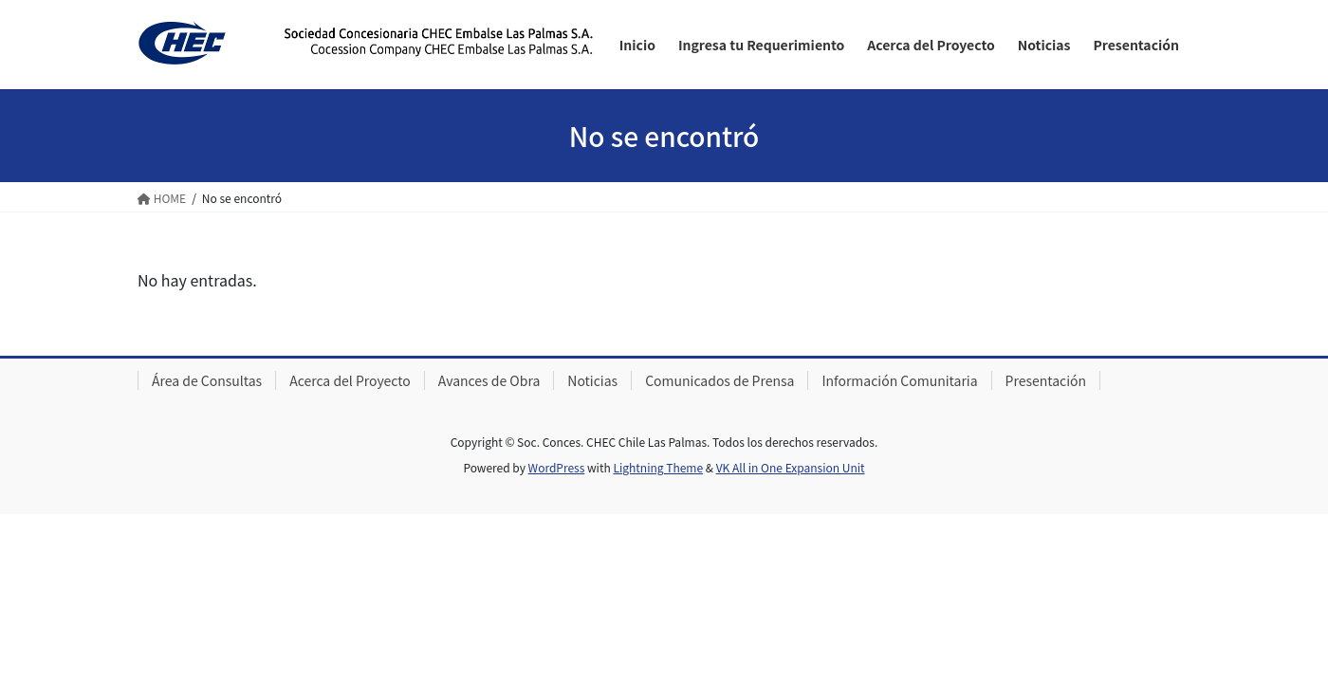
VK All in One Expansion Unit (790, 467)
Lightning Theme (658, 467)
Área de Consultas (207, 380)
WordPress (556, 467)
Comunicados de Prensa (719, 380)
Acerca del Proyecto (350, 380)
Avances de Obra (489, 380)
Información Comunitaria (899, 380)
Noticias (592, 380)
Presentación (1046, 380)
